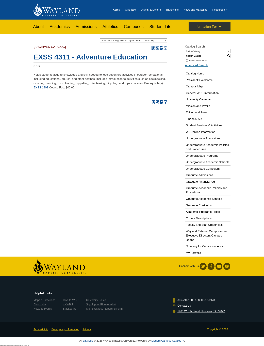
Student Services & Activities (204, 125)
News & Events (43, 308)
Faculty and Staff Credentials (204, 224)
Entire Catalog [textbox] (193, 51)
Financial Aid (194, 119)
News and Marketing (195, 10)
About (38, 27)
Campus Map (194, 86)
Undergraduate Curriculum (203, 168)
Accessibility (41, 329)
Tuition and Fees (196, 112)
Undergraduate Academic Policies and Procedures (207, 147)
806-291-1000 (185, 300)
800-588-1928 (206, 300)
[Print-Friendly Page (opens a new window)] (161, 48)
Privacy (86, 329)
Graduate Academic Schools (204, 198)
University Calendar (198, 99)
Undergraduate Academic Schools (207, 162)
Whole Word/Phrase (198, 60)
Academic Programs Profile (203, 211)
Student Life (160, 27)
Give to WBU (70, 300)
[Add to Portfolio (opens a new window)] (153, 48)
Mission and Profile (198, 106)
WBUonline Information (200, 132)
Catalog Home (195, 73)
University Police (96, 300)
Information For (205, 26)
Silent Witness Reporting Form (104, 308)
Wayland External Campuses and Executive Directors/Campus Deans (207, 236)
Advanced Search (196, 65)
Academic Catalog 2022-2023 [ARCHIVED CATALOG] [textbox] (127, 40)
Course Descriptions (199, 218)
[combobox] (133, 40)
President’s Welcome (199, 80)
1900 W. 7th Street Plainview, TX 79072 (201, 311)
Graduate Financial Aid (200, 181)
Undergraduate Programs (202, 155)
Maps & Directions (44, 300)
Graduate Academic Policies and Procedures (206, 190)
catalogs (88, 340)
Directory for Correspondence (204, 246)
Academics (60, 27)
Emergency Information (65, 329)
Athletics (110, 27)
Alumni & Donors (151, 10)
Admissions (86, 27)
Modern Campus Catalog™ (167, 340)
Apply (116, 10)
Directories (40, 304)
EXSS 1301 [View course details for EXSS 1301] (41, 87)
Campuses (134, 27)
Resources (218, 10)
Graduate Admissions (199, 175)
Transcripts (172, 10)
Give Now (130, 10)
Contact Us (184, 305)
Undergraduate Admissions (203, 138)
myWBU (68, 304)
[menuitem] (116, 10)
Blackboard (69, 308)
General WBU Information (202, 93)
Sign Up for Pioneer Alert (101, 304)
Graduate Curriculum (199, 205)
